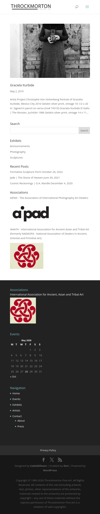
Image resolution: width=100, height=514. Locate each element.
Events (16, 399)
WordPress (50, 470)
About (21, 420)
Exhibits (17, 404)
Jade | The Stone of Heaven (26, 177)
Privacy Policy (48, 450)
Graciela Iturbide (22, 85)
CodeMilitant (38, 465)
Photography (18, 151)
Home (16, 393)
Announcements (20, 146)
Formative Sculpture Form (25, 172)
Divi (66, 465)
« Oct (13, 376)
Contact (17, 416)
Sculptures (16, 157)
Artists (16, 410)
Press (20, 426)
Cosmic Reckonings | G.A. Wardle (30, 183)
